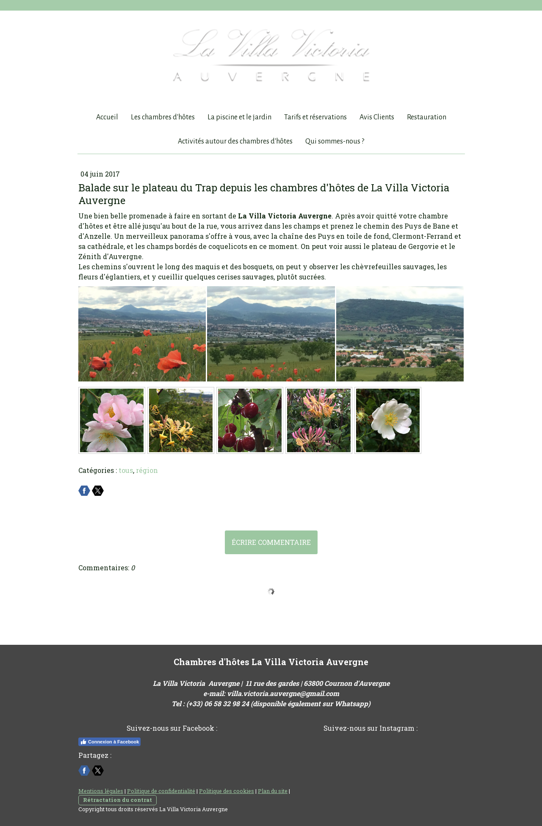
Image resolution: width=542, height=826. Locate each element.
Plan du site (273, 790)
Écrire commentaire (271, 542)
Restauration (426, 117)
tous (126, 470)
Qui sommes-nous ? (334, 141)
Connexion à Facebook (109, 741)
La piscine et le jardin (239, 117)
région (147, 470)
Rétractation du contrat (117, 799)
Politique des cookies (226, 790)
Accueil (107, 117)
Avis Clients (376, 117)
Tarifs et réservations (315, 117)
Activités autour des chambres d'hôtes (235, 141)
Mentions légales (100, 790)
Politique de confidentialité (161, 790)
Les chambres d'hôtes (163, 117)
